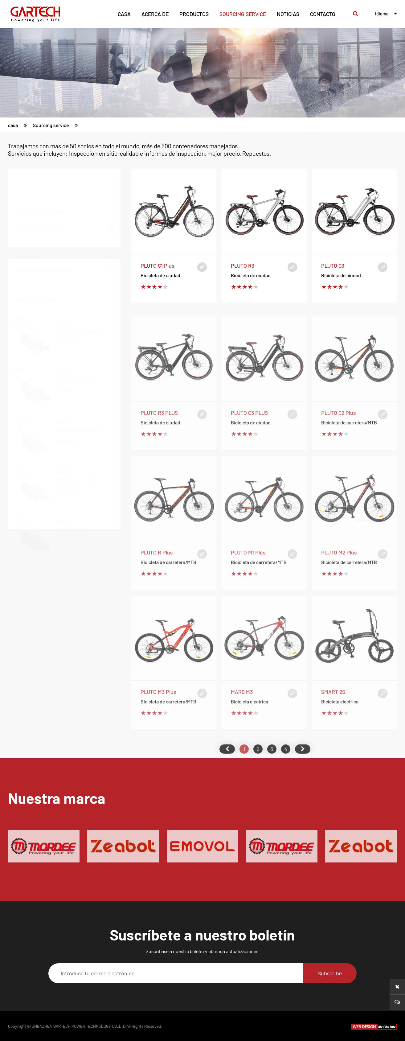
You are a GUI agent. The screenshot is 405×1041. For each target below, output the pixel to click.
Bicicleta (64, 227)
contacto (322, 13)
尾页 (302, 767)
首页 (227, 767)
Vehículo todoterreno (64, 213)
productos (194, 13)
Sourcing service (242, 13)
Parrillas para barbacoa (64, 241)
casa (124, 13)
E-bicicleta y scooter (64, 199)
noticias (288, 13)
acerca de (155, 13)
